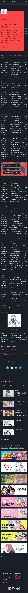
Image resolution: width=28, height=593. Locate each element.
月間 (17, 385)
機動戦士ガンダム (4, 447)
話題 (10, 447)
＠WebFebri (20, 576)
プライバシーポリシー (7, 577)
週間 (11, 385)
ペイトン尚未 (15, 447)
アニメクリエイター (5, 445)
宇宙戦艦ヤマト (5, 47)
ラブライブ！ (22, 447)
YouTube (20, 578)
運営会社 (5, 582)
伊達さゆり (12, 445)
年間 (24, 385)
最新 (4, 385)
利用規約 (5, 579)
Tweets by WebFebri (6, 559)
